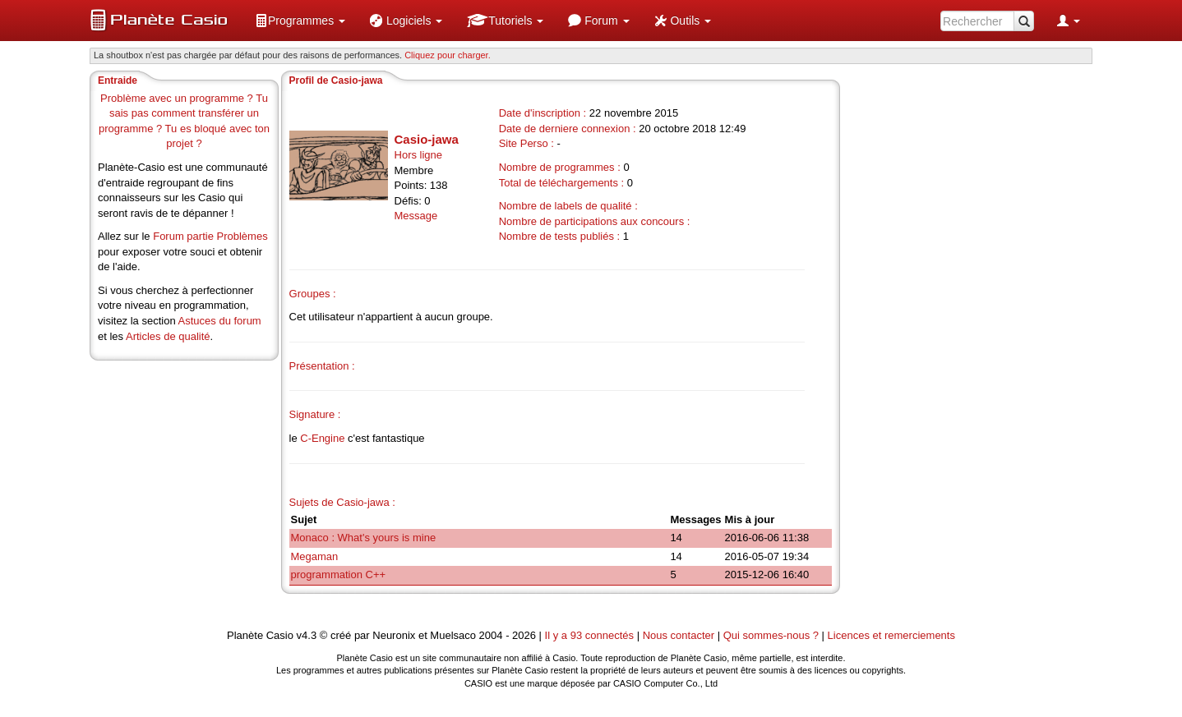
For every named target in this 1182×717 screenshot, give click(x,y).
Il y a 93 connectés (591, 635)
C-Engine (322, 438)
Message (416, 215)
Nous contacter (678, 635)
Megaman (315, 556)
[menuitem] (300, 20)
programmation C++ (338, 574)
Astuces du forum (219, 321)
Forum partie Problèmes (210, 236)
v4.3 (307, 635)
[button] (300, 20)
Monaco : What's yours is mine (363, 537)
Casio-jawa (427, 139)
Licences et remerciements (891, 635)
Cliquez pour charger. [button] (447, 55)
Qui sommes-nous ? (771, 635)
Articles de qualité (168, 336)
